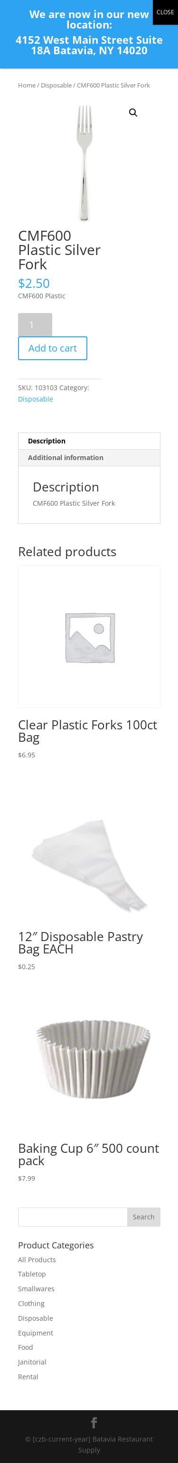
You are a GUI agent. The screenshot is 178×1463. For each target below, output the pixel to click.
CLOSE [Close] (165, 12)
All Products (37, 1259)
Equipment (35, 1332)
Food (25, 1347)
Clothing (31, 1303)
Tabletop (32, 1273)
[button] (133, 112)
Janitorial (32, 1361)
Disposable (56, 85)
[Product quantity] (35, 324)
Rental (28, 1376)
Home (27, 85)
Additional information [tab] (65, 457)
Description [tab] (47, 440)
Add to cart (52, 348)
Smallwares (36, 1288)
